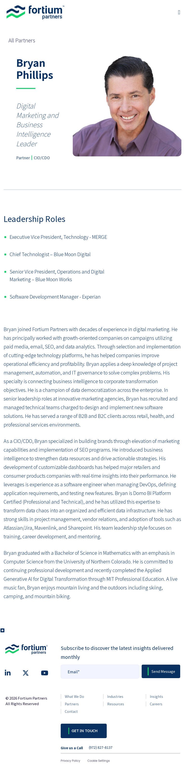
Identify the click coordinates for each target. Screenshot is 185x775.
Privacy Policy (70, 761)
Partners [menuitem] (72, 704)
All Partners (21, 40)
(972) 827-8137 (100, 747)
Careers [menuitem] (156, 704)
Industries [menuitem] (115, 696)
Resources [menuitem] (115, 704)
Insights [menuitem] (156, 696)
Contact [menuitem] (71, 711)
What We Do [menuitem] (74, 696)
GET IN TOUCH (85, 730)
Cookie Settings (98, 761)
